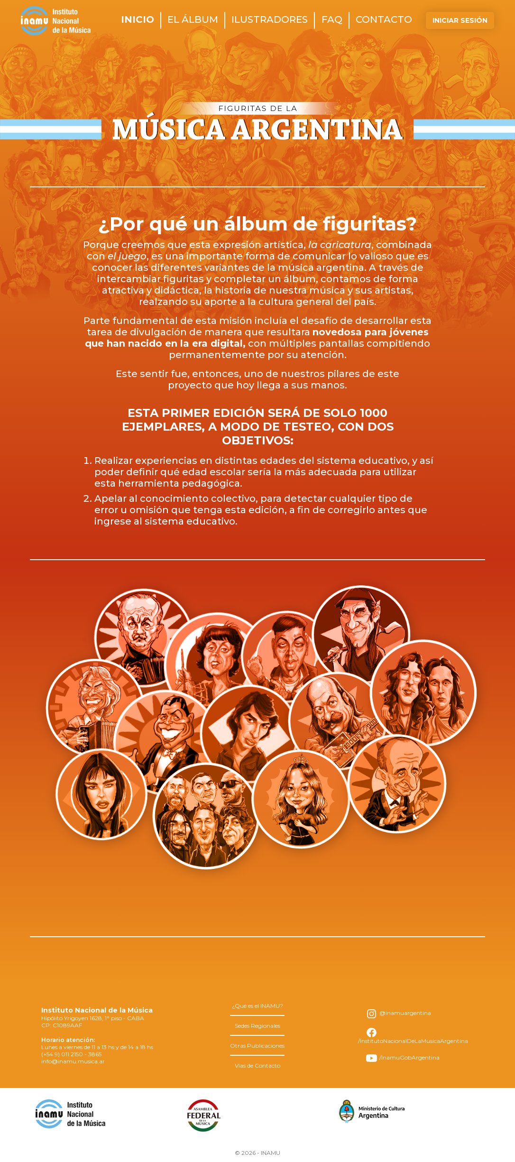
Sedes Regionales (257, 1025)
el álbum (192, 19)
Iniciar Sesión (459, 20)
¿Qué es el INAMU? (257, 1005)
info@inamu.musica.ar (73, 1061)
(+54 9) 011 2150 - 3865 (71, 1054)
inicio (137, 19)
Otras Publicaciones (257, 1045)
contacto (384, 19)
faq (332, 19)
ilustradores (269, 19)
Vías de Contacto (257, 1065)
